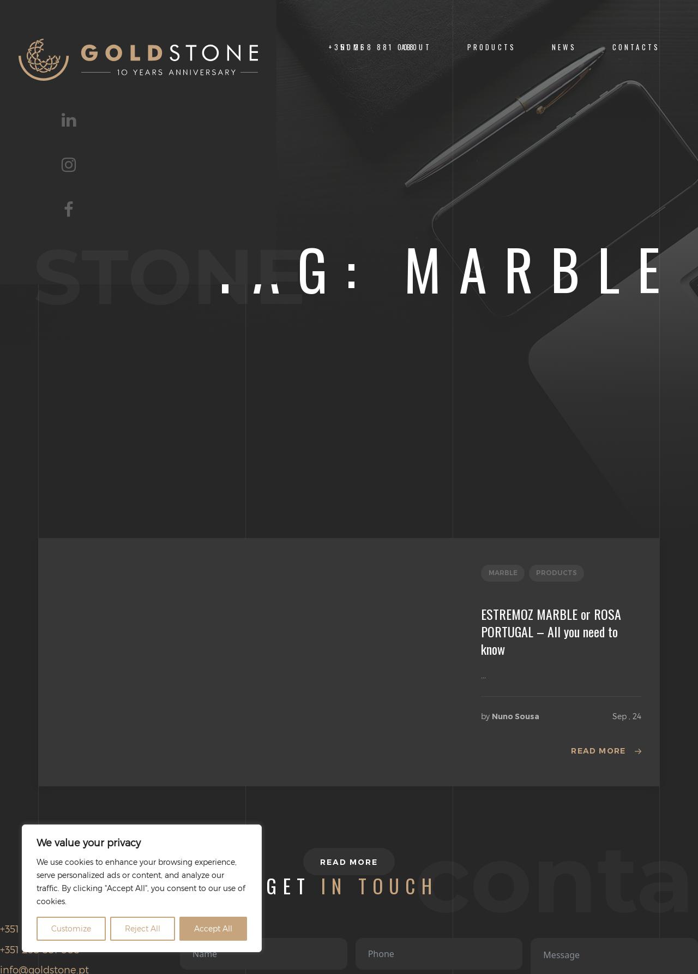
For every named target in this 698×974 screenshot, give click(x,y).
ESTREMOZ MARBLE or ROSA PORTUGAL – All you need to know (551, 631)
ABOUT (416, 47)
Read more (598, 751)
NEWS (564, 47)
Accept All (213, 928)
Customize (71, 928)
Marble (503, 573)
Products (491, 47)
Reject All (142, 928)
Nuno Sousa (515, 716)
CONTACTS (636, 47)
